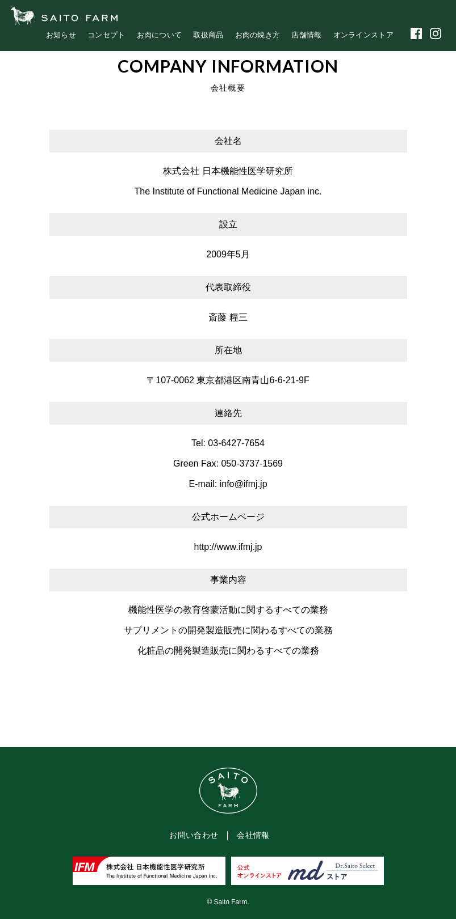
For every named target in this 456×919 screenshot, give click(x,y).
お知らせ (61, 35)
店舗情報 (306, 35)
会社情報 (253, 835)
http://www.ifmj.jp (228, 547)
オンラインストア (363, 35)
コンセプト (106, 35)
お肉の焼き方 (258, 35)
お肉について (159, 35)
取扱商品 (208, 35)
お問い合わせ (193, 835)
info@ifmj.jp (243, 484)
